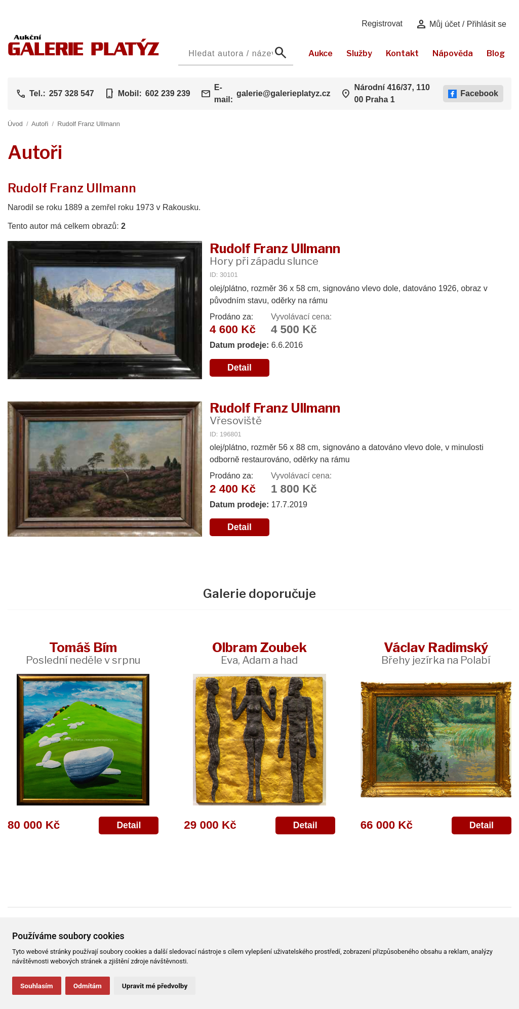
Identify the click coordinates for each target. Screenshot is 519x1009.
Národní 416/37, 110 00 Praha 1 (392, 93)
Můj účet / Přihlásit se (461, 24)
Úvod (15, 124)
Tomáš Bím (83, 652)
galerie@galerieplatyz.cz (283, 93)
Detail (239, 367)
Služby (359, 53)
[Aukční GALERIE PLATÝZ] (84, 53)
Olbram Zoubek (259, 652)
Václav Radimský (435, 652)
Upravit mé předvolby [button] (154, 986)
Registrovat (382, 23)
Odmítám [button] (87, 986)
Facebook (473, 93)
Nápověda (452, 53)
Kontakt (402, 53)
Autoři (39, 124)
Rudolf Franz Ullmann (88, 124)
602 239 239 (167, 93)
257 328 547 (71, 93)
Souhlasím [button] (36, 986)
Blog (496, 53)
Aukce (320, 53)
